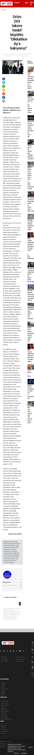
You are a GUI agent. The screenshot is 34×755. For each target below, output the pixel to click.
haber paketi (3, 749)
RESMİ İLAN (4, 689)
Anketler (3, 727)
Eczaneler (3, 707)
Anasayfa (4, 9)
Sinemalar (4, 713)
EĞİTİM (3, 691)
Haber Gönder (20, 661)
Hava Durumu (5, 701)
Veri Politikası (4, 661)
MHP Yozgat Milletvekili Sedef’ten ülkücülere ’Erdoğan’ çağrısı (31, 244)
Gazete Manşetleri (6, 719)
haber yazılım (4, 751)
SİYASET (17, 3)
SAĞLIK (3, 687)
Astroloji (3, 733)
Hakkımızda (4, 657)
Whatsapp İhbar (20, 659)
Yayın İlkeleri (4, 659)
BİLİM (2, 695)
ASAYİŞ (3, 693)
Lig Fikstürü (4, 709)
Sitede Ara (4, 725)
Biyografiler (4, 729)
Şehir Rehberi (4, 717)
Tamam (23, 753)
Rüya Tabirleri (4, 731)
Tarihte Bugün (5, 711)
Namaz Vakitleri (5, 705)
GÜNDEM (3, 685)
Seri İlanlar (4, 715)
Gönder (20, 603)
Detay (16, 753)
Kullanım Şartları (20, 657)
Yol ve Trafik (4, 703)
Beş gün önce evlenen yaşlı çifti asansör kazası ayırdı (30, 415)
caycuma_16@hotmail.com (10, 585)
